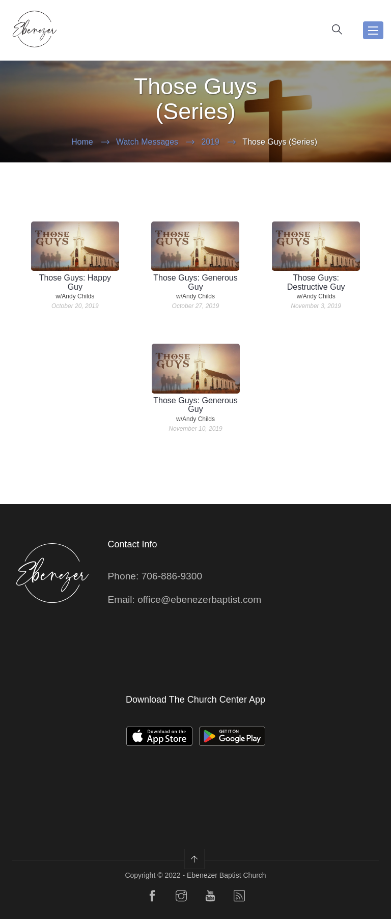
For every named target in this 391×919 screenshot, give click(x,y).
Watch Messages (147, 141)
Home (82, 141)
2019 (210, 141)
